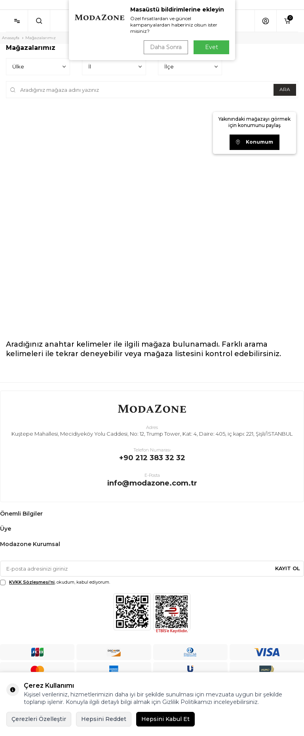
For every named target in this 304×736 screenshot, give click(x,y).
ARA (284, 89)
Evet (211, 47)
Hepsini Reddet (103, 719)
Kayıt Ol (287, 568)
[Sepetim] (287, 21)
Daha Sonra (165, 47)
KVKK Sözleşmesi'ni (32, 582)
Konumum (254, 142)
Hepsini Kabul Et (165, 719)
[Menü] (17, 21)
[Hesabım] (265, 21)
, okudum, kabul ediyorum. (55, 582)
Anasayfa (10, 37)
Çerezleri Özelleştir (38, 719)
